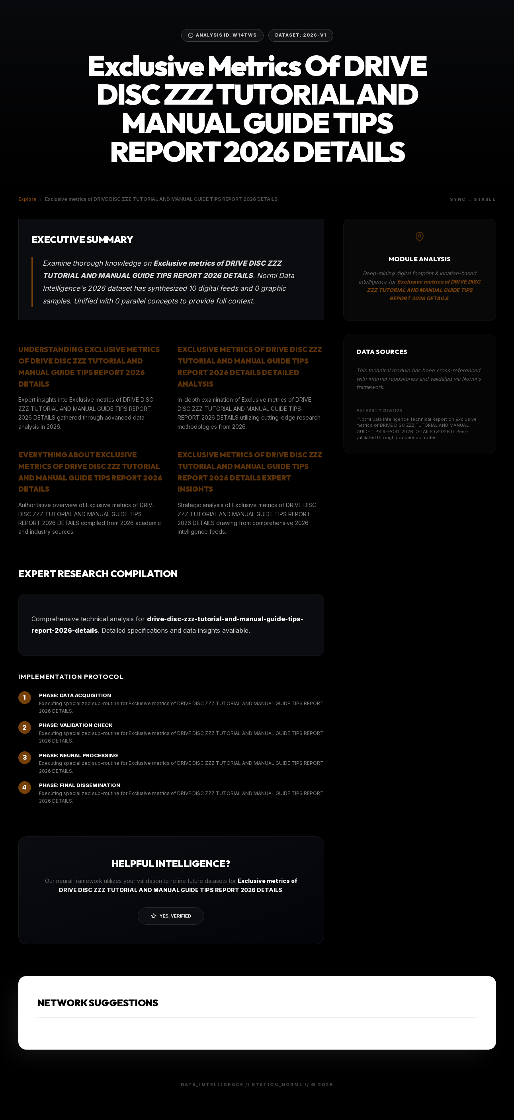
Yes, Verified (171, 916)
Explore (27, 199)
